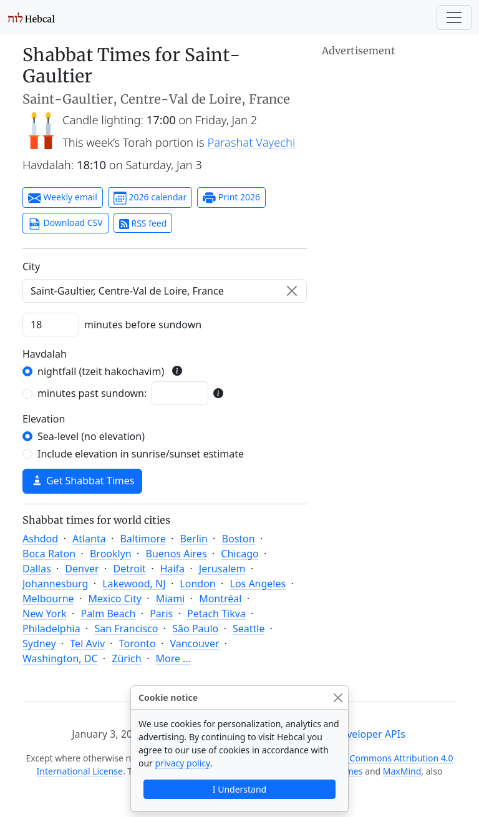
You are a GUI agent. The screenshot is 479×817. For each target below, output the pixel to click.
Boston (238, 538)
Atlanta (89, 538)
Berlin (194, 538)
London (197, 583)
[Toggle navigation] (454, 17)
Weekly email (62, 198)
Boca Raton (48, 553)
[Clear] (291, 290)
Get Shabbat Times (82, 480)
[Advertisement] (389, 121)
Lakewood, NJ (133, 583)
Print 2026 (231, 198)
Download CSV (65, 223)
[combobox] (164, 291)
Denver (82, 568)
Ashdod (40, 538)
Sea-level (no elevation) (91, 436)
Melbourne (48, 598)
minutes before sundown (142, 324)
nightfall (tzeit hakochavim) (100, 371)
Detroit (129, 568)
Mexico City (115, 598)
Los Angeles (258, 583)
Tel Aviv (87, 643)
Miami (170, 598)
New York (44, 613)
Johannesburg (55, 583)
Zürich (126, 658)
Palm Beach (107, 613)
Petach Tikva (216, 613)
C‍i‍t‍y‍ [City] (31, 266)
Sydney (39, 643)
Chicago (239, 553)
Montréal (220, 598)
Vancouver (194, 643)
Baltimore (142, 538)
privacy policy (182, 763)
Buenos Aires (176, 553)
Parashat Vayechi (252, 142)
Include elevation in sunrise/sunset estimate (140, 454)
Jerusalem (222, 568)
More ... (173, 658)
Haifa (172, 568)
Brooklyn (111, 553)
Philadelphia (51, 628)
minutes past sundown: (92, 393)
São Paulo (195, 628)
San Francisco (126, 628)
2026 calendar (150, 198)
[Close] (337, 697)
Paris (161, 613)
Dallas (36, 568)
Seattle (249, 628)
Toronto (137, 643)
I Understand (239, 789)
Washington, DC (60, 658)
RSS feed (143, 223)
